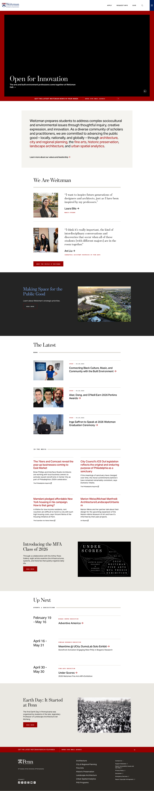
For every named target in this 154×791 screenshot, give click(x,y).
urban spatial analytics (87, 146)
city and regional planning (48, 142)
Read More (30, 306)
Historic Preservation (85, 771)
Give (134, 5)
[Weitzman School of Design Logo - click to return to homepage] (10, 5)
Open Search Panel (142, 5)
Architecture (81, 761)
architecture (109, 138)
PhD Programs (82, 782)
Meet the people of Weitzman (48, 264)
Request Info (122, 5)
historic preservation (103, 142)
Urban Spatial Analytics (86, 779)
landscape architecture (46, 146)
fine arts (80, 142)
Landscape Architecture (86, 775)
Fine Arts (80, 768)
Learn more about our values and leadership (49, 157)
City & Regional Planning (86, 764)
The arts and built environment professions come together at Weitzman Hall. (43, 85)
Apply (109, 5)
